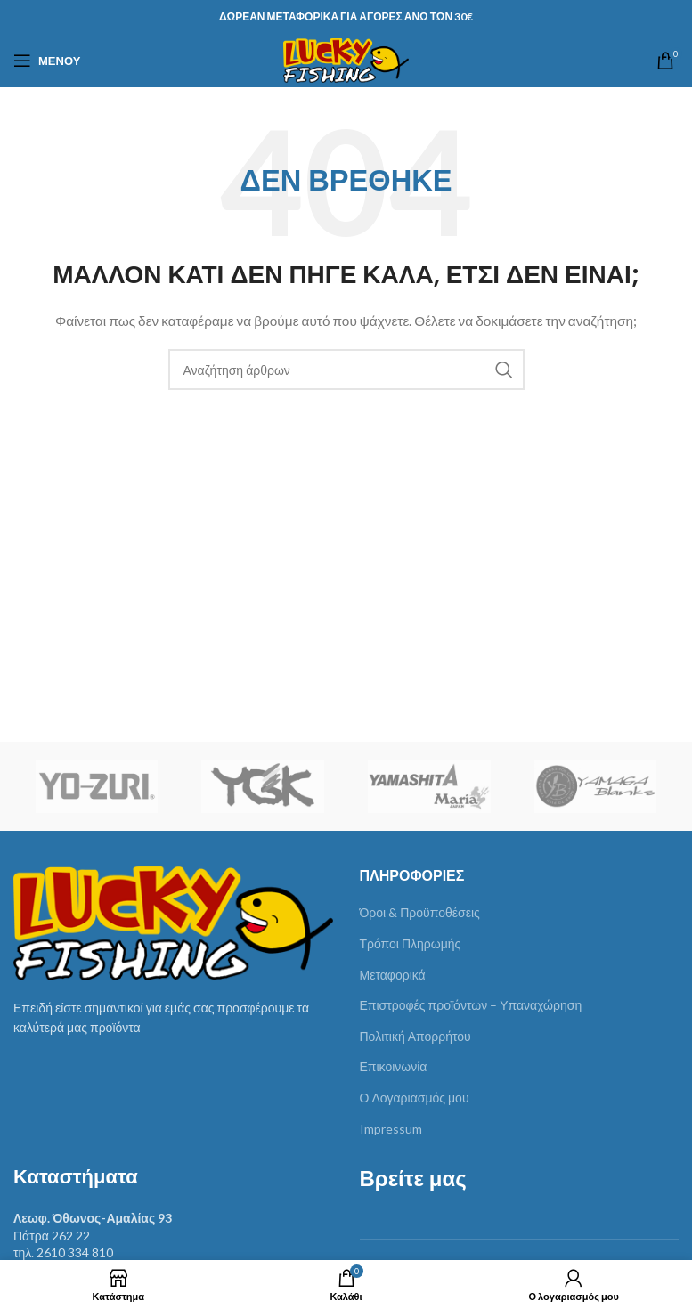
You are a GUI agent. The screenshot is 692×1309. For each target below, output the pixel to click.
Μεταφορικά (393, 974)
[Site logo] (346, 59)
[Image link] (173, 921)
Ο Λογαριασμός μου (414, 1097)
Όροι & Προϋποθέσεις (420, 912)
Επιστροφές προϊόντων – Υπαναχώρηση (471, 1004)
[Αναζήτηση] (346, 369)
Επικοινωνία (393, 1066)
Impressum (391, 1128)
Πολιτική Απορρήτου (415, 1036)
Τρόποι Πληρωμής (410, 943)
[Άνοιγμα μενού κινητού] (46, 60)
